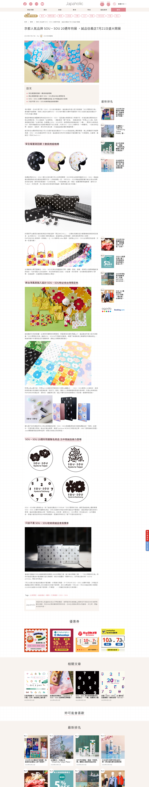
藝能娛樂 (104, 10)
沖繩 (76, 16)
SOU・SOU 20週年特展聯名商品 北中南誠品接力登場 (48, 99)
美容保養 (30, 10)
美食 (74, 10)
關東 (60, 16)
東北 (117, 16)
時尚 (89, 10)
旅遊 (59, 10)
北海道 (68, 16)
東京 (42, 16)
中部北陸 (100, 16)
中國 (109, 16)
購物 (118, 10)
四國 (91, 16)
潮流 (45, 10)
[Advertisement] (114, 69)
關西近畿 (51, 16)
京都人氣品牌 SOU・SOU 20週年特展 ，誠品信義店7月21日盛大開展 (58, 22)
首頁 (25, 22)
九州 (84, 16)
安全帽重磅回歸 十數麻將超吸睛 (40, 93)
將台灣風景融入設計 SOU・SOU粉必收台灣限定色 (47, 96)
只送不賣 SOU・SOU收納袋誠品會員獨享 (44, 101)
